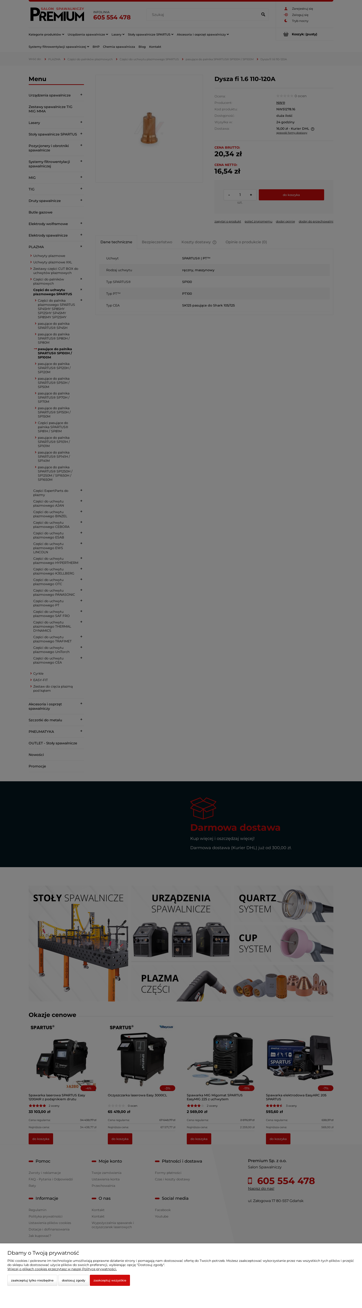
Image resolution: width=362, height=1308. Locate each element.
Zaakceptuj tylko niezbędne (32, 1280)
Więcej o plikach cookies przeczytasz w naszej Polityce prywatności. (62, 1269)
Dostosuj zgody (73, 1280)
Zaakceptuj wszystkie (110, 1280)
